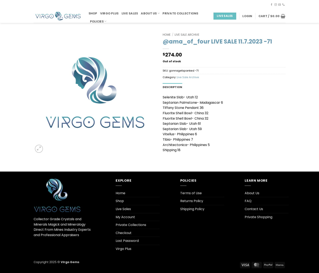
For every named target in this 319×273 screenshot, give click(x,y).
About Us (150, 13)
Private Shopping (258, 217)
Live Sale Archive (187, 35)
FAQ (248, 201)
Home (167, 35)
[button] (247, 16)
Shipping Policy (192, 209)
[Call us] (283, 4)
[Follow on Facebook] (271, 4)
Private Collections (180, 13)
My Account (125, 217)
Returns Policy (191, 201)
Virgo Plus (109, 13)
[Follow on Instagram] (275, 4)
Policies (98, 21)
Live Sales (130, 13)
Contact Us (254, 209)
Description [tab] (172, 87)
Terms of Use (191, 193)
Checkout (124, 233)
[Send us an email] (279, 4)
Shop (93, 13)
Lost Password (127, 240)
